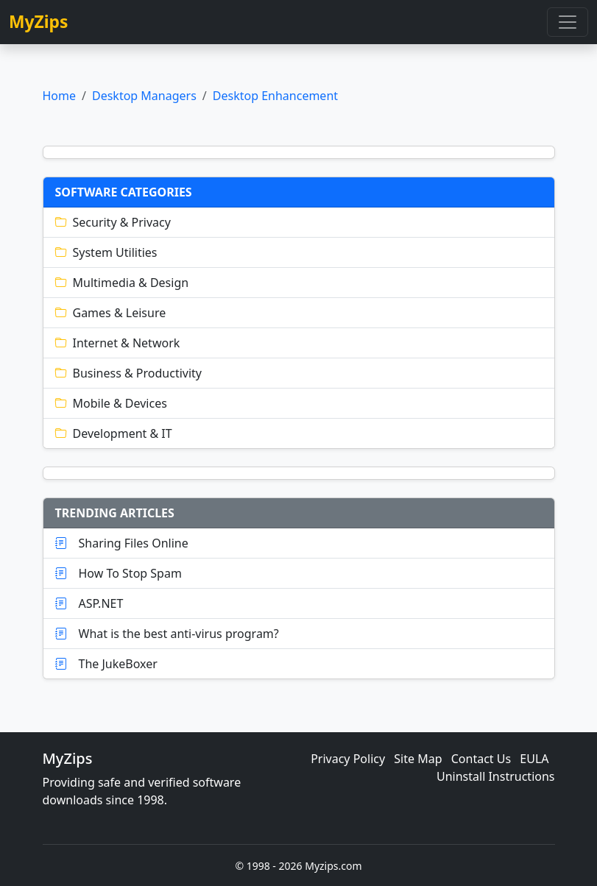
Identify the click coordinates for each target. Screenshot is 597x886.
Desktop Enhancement (275, 96)
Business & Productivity (128, 373)
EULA (534, 759)
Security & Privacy (113, 222)
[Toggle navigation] (567, 22)
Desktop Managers (144, 96)
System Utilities (106, 252)
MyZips (38, 21)
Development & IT (113, 433)
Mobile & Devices (111, 403)
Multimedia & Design (122, 282)
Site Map (418, 759)
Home (60, 96)
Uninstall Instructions (496, 776)
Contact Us (481, 759)
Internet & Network (117, 343)
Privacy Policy (348, 759)
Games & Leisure (110, 313)
